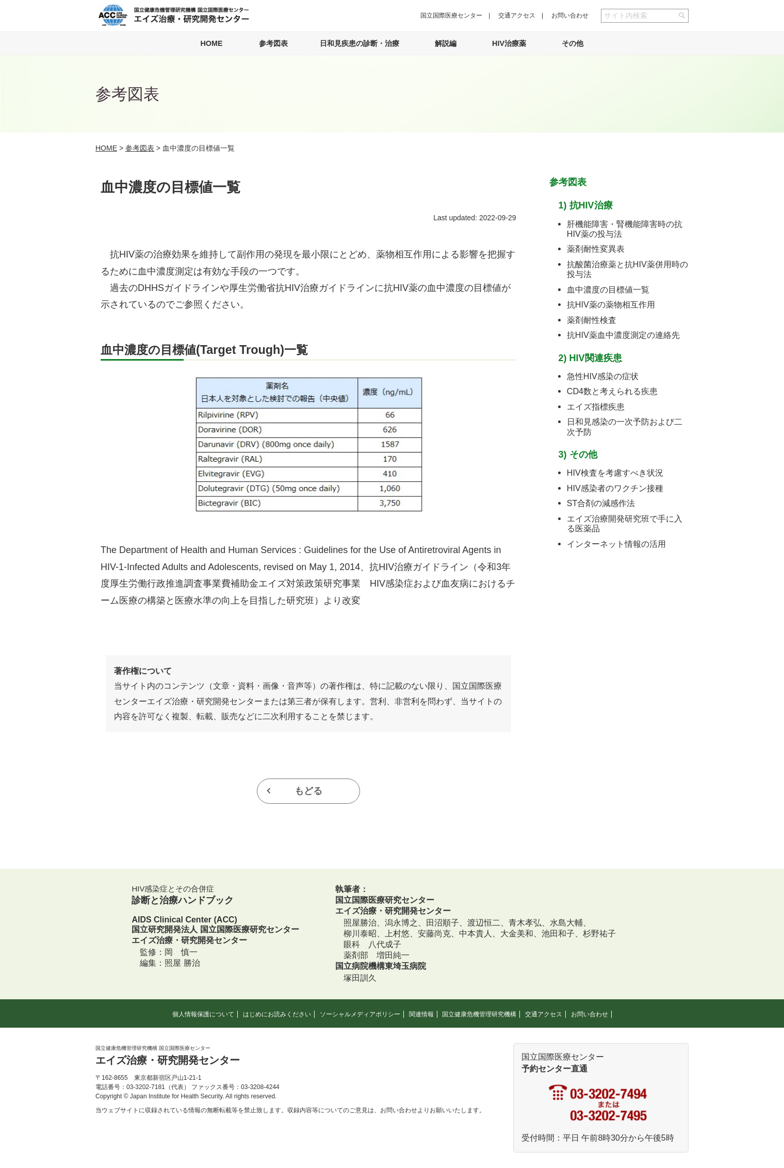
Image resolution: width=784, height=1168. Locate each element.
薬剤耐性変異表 (596, 248)
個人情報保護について (203, 1014)
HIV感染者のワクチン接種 (615, 488)
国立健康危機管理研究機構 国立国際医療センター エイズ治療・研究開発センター (173, 15)
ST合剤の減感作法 (601, 503)
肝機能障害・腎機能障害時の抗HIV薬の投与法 (624, 228)
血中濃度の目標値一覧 (608, 289)
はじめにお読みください (277, 1014)
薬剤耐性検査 (591, 320)
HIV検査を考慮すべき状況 (615, 472)
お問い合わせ (570, 15)
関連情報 (421, 1014)
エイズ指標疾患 (596, 406)
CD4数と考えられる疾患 (612, 391)
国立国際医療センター (451, 15)
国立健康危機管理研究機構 (479, 1014)
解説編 (445, 43)
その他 (572, 43)
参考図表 (273, 43)
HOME (211, 43)
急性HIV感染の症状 (603, 376)
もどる (308, 791)
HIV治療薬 (509, 43)
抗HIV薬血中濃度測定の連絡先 (623, 334)
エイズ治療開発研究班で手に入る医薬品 (624, 523)
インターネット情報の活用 (616, 543)
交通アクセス (516, 15)
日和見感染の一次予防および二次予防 (624, 426)
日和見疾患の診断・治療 (359, 43)
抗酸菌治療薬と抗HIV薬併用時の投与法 (627, 269)
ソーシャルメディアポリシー (360, 1014)
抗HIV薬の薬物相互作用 (611, 304)
